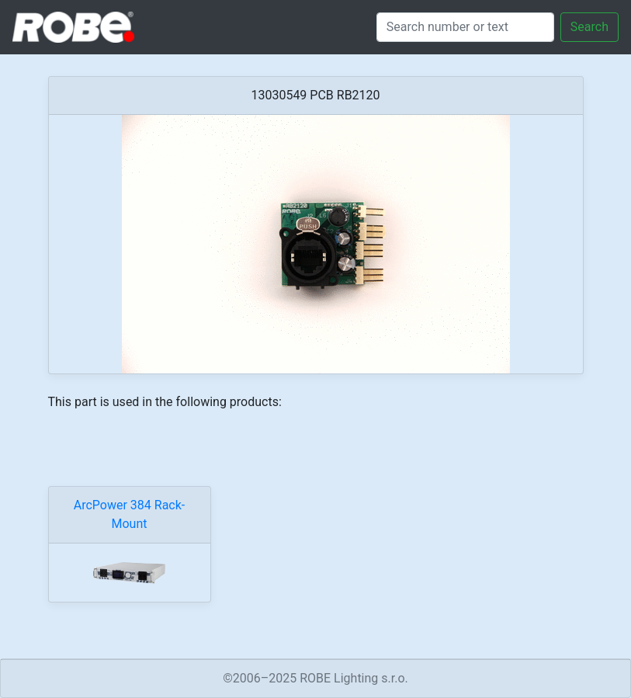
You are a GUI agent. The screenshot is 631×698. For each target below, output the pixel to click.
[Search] (465, 27)
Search (589, 26)
